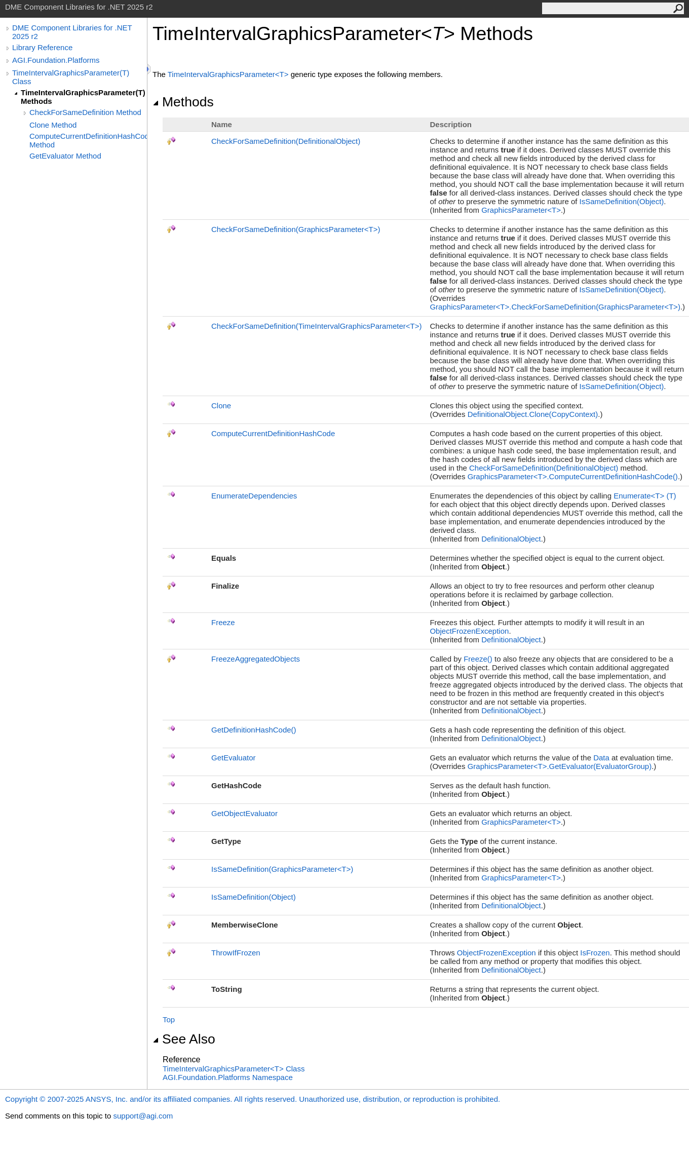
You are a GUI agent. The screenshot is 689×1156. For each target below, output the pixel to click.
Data (601, 757)
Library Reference (42, 47)
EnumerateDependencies (254, 495)
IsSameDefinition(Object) (622, 201)
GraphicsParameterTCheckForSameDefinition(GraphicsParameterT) (555, 306)
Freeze (223, 622)
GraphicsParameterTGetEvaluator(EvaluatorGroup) (560, 766)
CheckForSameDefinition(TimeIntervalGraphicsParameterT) (316, 326)
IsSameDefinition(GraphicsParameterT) (282, 869)
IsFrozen (594, 952)
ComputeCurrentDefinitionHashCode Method (88, 140)
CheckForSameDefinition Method (85, 112)
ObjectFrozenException (469, 631)
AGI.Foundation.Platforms (56, 60)
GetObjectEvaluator (244, 813)
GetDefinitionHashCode (253, 729)
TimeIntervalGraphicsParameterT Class (233, 1068)
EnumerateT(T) (645, 495)
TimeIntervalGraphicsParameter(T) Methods (83, 96)
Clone (221, 405)
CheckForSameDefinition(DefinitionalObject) (285, 141)
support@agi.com (143, 1115)
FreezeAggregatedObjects (255, 658)
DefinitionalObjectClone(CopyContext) (533, 414)
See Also (183, 1039)
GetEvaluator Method (65, 155)
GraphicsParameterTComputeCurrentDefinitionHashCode (573, 476)
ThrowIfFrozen (235, 952)
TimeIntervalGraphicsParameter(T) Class (70, 77)
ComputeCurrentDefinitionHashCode (273, 433)
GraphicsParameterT (521, 210)
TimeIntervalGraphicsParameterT (229, 74)
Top (169, 1019)
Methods (183, 101)
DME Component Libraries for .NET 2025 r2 (72, 32)
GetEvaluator (233, 757)
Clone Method (52, 125)
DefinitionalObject (511, 538)
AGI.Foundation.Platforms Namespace (228, 1077)
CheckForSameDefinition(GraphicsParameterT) (295, 229)
